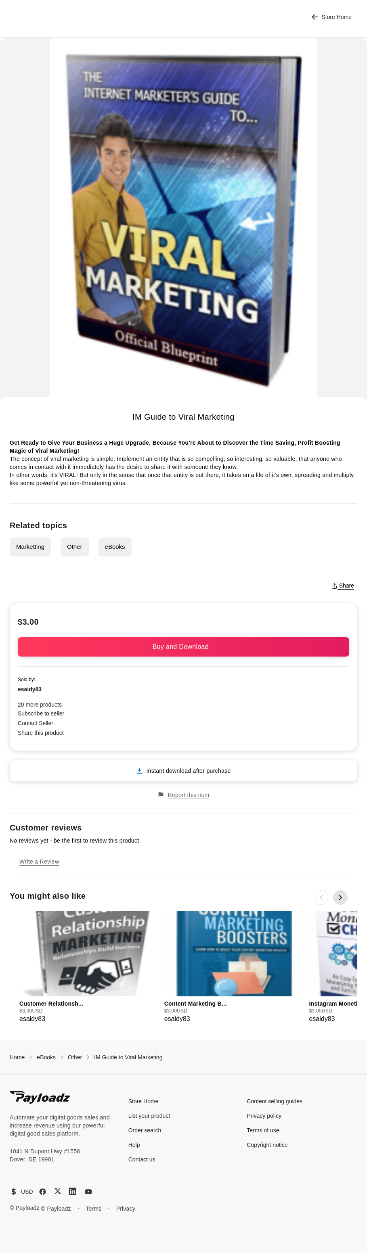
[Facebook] (42, 1192)
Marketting (30, 546)
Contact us (141, 1159)
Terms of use (263, 1130)
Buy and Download (184, 646)
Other (74, 546)
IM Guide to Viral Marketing (128, 1057)
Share (342, 585)
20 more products (40, 704)
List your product (149, 1116)
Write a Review (39, 861)
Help (134, 1145)
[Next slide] (340, 897)
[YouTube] (88, 1192)
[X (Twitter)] (58, 1191)
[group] (89, 967)
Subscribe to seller (41, 713)
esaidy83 (30, 689)
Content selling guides (274, 1101)
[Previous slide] (321, 897)
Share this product (41, 733)
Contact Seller (35, 723)
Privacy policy (264, 1116)
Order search (144, 1130)
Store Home (332, 17)
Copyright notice (267, 1145)
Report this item (183, 794)
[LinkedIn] (72, 1191)
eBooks (115, 546)
